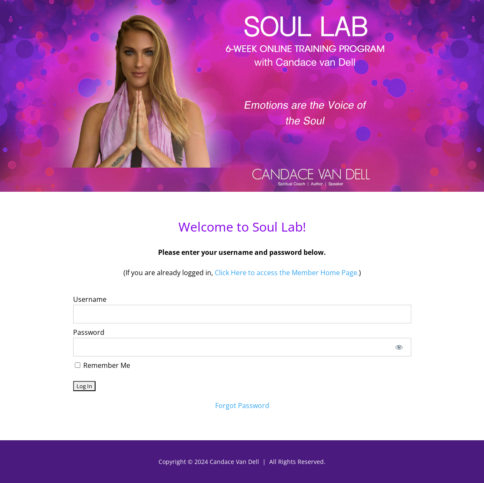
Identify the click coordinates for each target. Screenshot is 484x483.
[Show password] (399, 347)
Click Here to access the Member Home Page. (287, 272)
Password (88, 332)
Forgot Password (242, 405)
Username (90, 299)
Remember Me (102, 365)
